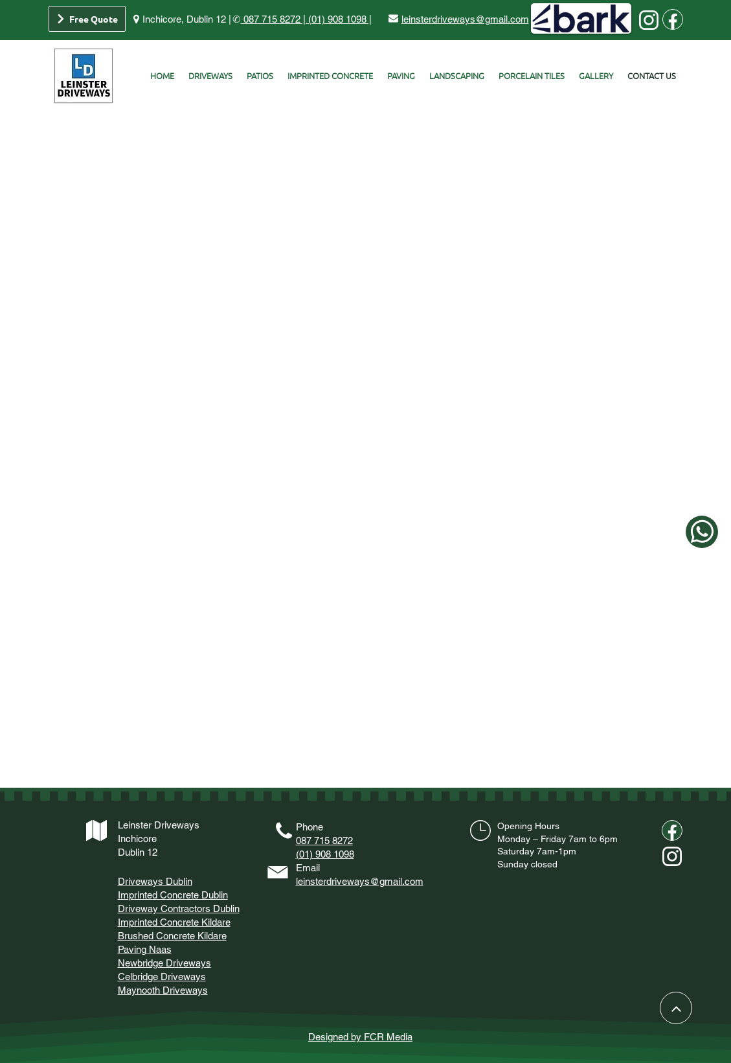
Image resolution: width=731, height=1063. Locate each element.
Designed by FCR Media (360, 1036)
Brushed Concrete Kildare (172, 935)
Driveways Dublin (155, 881)
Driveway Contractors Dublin (179, 908)
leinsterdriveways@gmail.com (359, 881)
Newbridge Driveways (164, 962)
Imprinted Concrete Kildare (174, 922)
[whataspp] (702, 532)
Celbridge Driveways (162, 976)
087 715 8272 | (274, 19)
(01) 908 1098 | (340, 19)
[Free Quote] (87, 19)
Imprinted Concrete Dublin (173, 894)
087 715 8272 (324, 840)
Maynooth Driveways (163, 990)
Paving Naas (145, 949)
